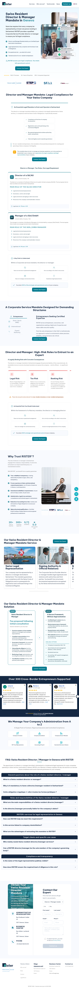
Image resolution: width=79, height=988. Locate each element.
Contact (22, 974)
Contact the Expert (36, 439)
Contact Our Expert (39, 292)
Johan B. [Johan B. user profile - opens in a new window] (10, 686)
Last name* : (57, 910)
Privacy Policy (57, 940)
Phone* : (56, 918)
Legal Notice (23, 977)
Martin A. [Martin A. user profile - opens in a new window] (36, 686)
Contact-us (66, 4)
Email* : (45, 918)
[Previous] (1, 696)
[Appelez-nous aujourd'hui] (76, 489)
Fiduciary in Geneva (24, 964)
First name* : (46, 910)
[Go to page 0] (39, 710)
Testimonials (51, 4)
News (58, 4)
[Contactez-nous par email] (76, 494)
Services (32, 4)
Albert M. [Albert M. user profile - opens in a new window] (61, 686)
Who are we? (40, 4)
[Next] (77, 696)
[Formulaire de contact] (76, 499)
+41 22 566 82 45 (69, 966)
